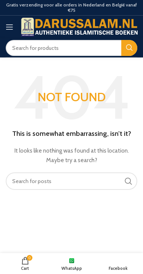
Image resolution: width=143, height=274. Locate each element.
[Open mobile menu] (9, 27)
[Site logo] (79, 26)
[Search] (71, 48)
